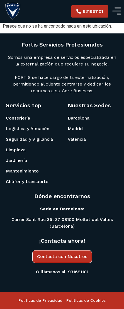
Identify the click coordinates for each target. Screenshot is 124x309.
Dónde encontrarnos (62, 196)
